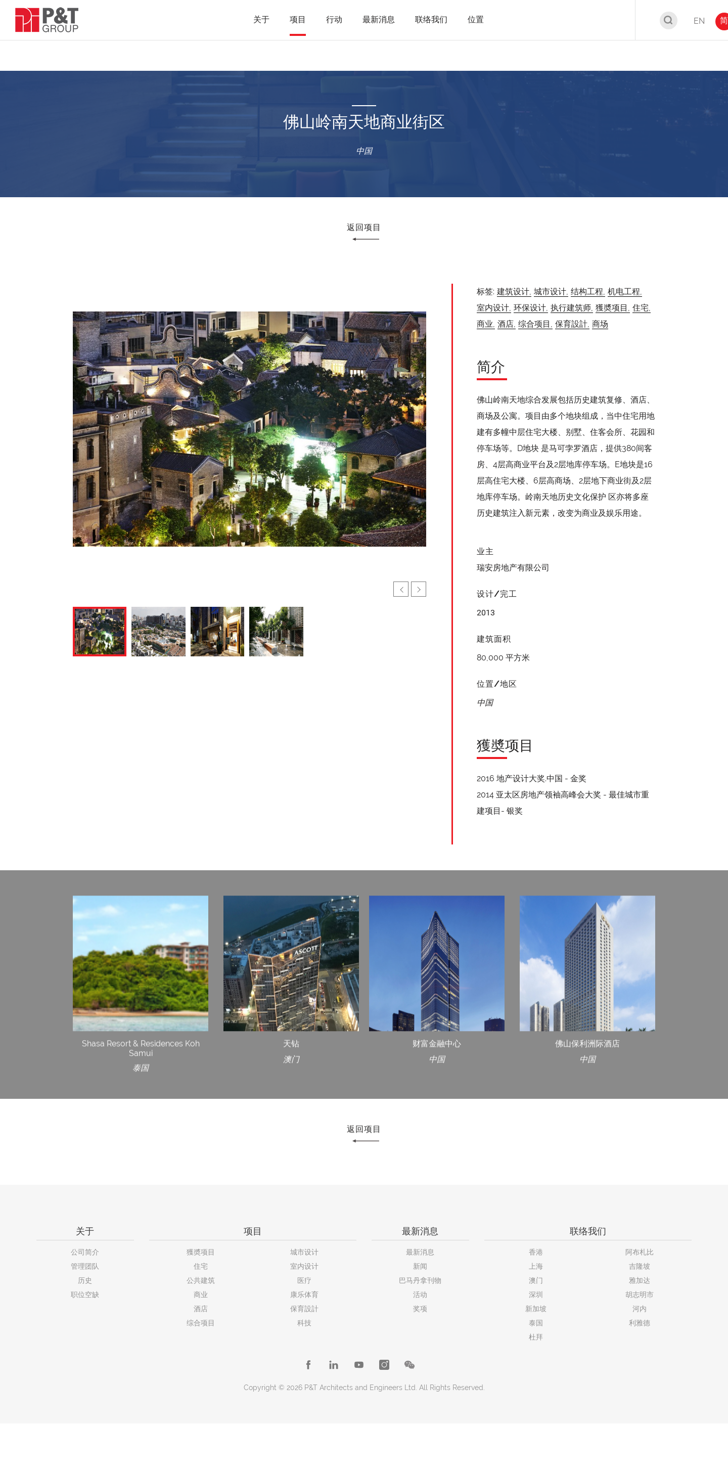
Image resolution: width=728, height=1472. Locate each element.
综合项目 (201, 1323)
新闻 (420, 1266)
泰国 (536, 1323)
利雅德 (639, 1323)
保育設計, (572, 324)
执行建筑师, (572, 308)
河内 (639, 1309)
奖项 (420, 1309)
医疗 (304, 1280)
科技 (304, 1323)
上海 (536, 1266)
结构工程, (588, 291)
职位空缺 (85, 1294)
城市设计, (551, 291)
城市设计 (304, 1252)
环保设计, (531, 308)
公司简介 (85, 1252)
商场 (600, 324)
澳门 (536, 1280)
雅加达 (639, 1280)
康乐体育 (304, 1294)
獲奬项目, (613, 308)
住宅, (641, 308)
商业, (486, 324)
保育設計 (304, 1309)
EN (699, 21)
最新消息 (420, 1252)
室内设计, (494, 308)
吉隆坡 (639, 1266)
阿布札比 (639, 1252)
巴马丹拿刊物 (420, 1280)
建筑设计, (514, 291)
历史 (85, 1280)
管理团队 (85, 1266)
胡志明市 (639, 1294)
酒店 (201, 1309)
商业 (201, 1294)
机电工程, (625, 291)
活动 (420, 1294)
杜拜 (536, 1337)
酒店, (506, 324)
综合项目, (535, 324)
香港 (536, 1252)
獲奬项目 (201, 1252)
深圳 (536, 1294)
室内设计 (304, 1266)
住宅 (201, 1266)
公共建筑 (201, 1280)
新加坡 (536, 1309)
